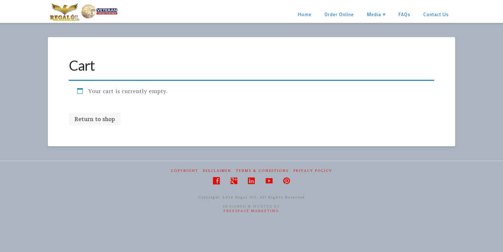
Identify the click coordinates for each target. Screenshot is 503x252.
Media (375, 8)
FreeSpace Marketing (251, 211)
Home (305, 14)
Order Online (339, 14)
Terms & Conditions (262, 170)
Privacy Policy (312, 170)
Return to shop (94, 118)
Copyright (184, 170)
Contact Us (436, 14)
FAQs (404, 14)
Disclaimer (217, 170)
